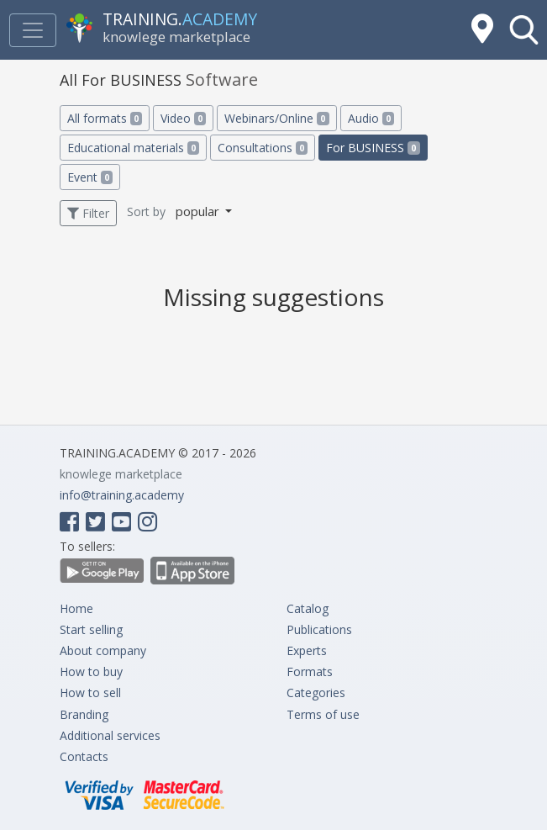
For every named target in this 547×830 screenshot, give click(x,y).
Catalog (308, 608)
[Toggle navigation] (32, 30)
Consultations (263, 148)
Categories (316, 692)
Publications (319, 629)
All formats (104, 118)
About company (103, 650)
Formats (310, 671)
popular (199, 211)
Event (90, 177)
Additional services (110, 735)
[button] (524, 30)
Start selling (91, 629)
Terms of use (323, 714)
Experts (307, 650)
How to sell (90, 692)
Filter (88, 213)
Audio (371, 118)
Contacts (84, 756)
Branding (84, 714)
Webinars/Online (276, 118)
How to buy (91, 671)
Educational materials (133, 148)
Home (76, 608)
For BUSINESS (372, 148)
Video (183, 118)
